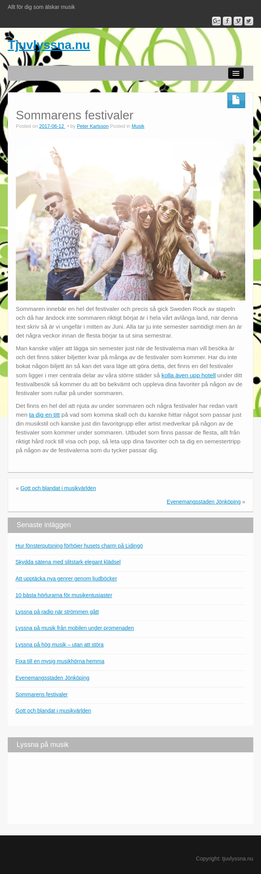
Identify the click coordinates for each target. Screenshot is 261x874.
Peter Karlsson (93, 126)
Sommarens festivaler (41, 694)
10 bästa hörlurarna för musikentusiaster (63, 595)
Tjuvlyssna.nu (49, 45)
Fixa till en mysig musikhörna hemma (59, 661)
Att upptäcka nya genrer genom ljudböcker (66, 578)
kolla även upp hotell (188, 375)
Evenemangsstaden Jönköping (204, 502)
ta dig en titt (44, 414)
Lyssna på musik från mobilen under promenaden (74, 628)
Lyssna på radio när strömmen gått (57, 612)
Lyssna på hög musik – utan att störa (59, 644)
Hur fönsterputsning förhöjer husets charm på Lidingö (79, 546)
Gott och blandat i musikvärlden (58, 488)
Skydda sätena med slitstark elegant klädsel (67, 562)
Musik (138, 126)
